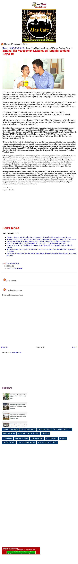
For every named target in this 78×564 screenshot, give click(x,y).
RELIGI (63, 438)
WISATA (14, 429)
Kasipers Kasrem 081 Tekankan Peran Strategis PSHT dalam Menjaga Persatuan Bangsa (39, 237)
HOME (6, 429)
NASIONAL (7, 438)
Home (4, 48)
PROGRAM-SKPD (28, 429)
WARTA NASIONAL (16, 48)
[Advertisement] (21, 210)
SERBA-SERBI (37, 438)
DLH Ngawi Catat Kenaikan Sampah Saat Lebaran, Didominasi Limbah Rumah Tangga (38, 241)
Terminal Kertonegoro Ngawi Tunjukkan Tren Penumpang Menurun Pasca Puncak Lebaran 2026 (42, 239)
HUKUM (45, 433)
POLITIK (67, 429)
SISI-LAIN (22, 433)
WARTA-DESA (9, 433)
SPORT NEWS (9, 442)
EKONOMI (57, 429)
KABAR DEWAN (21, 438)
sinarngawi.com (15, 352)
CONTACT (52, 442)
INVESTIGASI (51, 438)
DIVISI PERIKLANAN (26, 442)
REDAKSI (42, 442)
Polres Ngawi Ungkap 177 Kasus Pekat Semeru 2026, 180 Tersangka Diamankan (36, 243)
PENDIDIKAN (33, 433)
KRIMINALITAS (44, 429)
